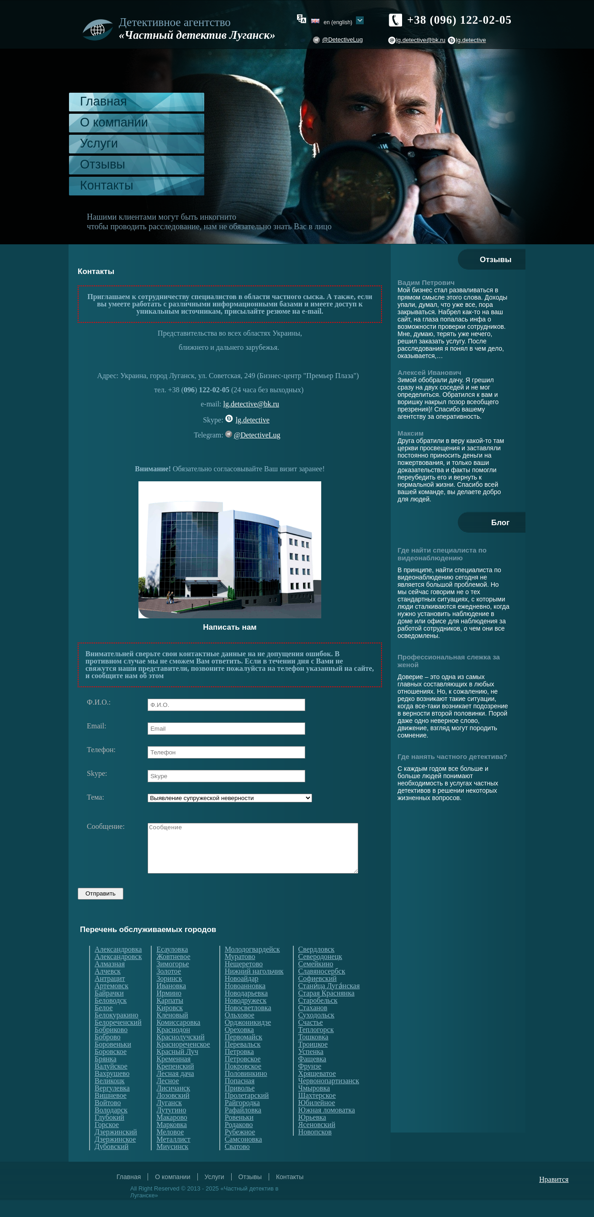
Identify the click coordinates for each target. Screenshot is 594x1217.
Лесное (167, 1097)
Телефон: (101, 749)
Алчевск (108, 988)
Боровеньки (113, 1061)
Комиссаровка (178, 1039)
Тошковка (313, 1054)
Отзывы (102, 164)
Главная (103, 101)
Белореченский (118, 1039)
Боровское (111, 1068)
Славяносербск (321, 988)
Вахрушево (112, 1090)
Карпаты (169, 1017)
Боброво (108, 1054)
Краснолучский (180, 1054)
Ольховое (240, 1032)
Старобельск (318, 1017)
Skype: (97, 773)
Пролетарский (247, 1112)
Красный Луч (177, 1068)
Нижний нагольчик (254, 988)
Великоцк (110, 1097)
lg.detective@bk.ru (421, 40)
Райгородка (242, 1119)
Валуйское (111, 1083)
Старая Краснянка (326, 1010)
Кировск (169, 1024)
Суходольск (316, 1032)
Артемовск (111, 1002)
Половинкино (246, 1090)
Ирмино (168, 1010)
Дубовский (111, 1163)
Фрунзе (309, 1083)
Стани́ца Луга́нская (329, 1002)
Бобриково (111, 1046)
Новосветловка (248, 1024)
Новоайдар (242, 995)
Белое (104, 1024)
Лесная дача (175, 1090)
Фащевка (312, 1076)
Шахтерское (317, 1112)
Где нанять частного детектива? (452, 756)
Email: (96, 726)
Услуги (99, 143)
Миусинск (172, 1163)
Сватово (237, 1163)
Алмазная (110, 981)
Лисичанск (173, 1105)
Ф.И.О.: (99, 702)
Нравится (553, 1196)
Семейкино (316, 981)
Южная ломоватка (326, 1127)
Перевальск (243, 1061)
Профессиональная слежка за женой (449, 661)
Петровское (243, 1076)
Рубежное (240, 1149)
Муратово (240, 973)
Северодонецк (320, 973)
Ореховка (239, 1046)
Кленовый (172, 1032)
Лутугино (171, 1127)
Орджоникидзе (248, 1039)
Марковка (171, 1141)
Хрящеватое (317, 1090)
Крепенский (175, 1083)
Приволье (240, 1105)
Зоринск (169, 995)
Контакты (106, 185)
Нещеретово (244, 981)
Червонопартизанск (328, 1097)
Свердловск (316, 966)
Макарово (171, 1134)
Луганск (169, 1119)
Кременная (173, 1076)
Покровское (243, 1083)
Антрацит (110, 995)
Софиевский (317, 995)
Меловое (170, 1149)
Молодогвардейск (252, 966)
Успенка (311, 1068)
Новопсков (315, 1149)
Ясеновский (316, 1141)
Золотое (168, 988)
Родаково (239, 1141)
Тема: (95, 797)
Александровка (118, 966)
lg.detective (471, 40)
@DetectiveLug (342, 39)
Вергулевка (112, 1105)
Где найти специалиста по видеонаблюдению (442, 554)
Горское (107, 1141)
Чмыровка (314, 1105)
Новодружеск (245, 1017)
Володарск (111, 1127)
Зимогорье (172, 981)
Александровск (118, 973)
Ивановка (171, 1002)
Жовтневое (173, 973)
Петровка (239, 1068)
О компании (114, 122)
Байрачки (109, 1010)
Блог (500, 522)
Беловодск (111, 1017)
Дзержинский (116, 1149)
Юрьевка (312, 1134)
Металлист (173, 1156)
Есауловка (172, 966)
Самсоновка (243, 1156)
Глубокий (109, 1134)
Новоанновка (245, 1002)
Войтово (108, 1119)
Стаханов (313, 1024)
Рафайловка (243, 1127)
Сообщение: (106, 826)
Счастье (310, 1039)
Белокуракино (116, 1032)
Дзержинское (115, 1156)
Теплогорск (316, 1046)
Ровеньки (239, 1134)
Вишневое (111, 1112)
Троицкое (313, 1061)
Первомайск (243, 1054)
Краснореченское (183, 1061)
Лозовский (172, 1112)
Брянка (106, 1076)
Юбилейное (316, 1119)
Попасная (240, 1097)
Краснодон (173, 1046)
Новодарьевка (246, 1010)
